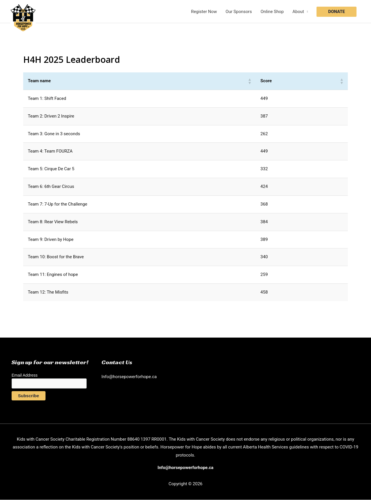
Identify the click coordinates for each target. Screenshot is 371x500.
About (298, 11)
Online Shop (272, 11)
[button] (337, 12)
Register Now (204, 11)
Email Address (24, 375)
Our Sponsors (238, 11)
